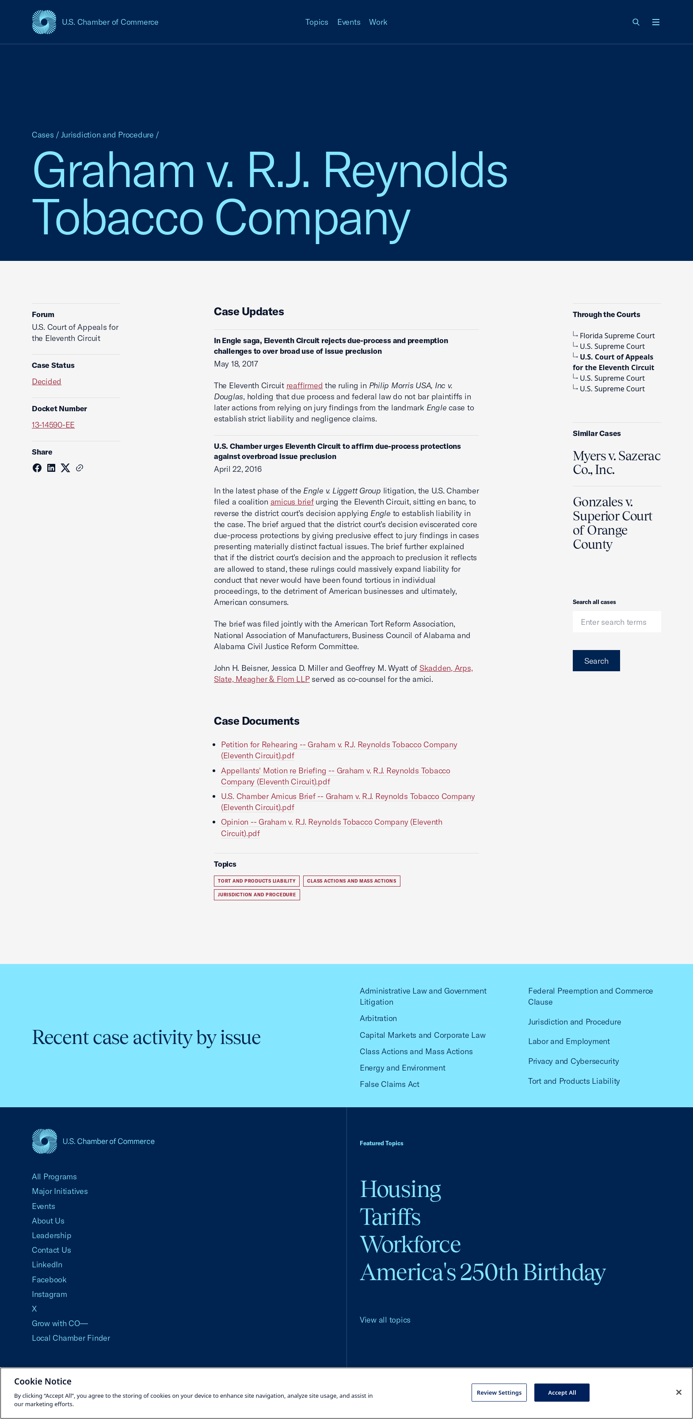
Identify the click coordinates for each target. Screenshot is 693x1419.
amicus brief (292, 502)
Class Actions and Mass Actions (351, 881)
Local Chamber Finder (71, 1338)
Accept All (562, 1392)
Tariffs (390, 1216)
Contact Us (51, 1250)
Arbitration (378, 1018)
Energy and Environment (402, 1068)
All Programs (54, 1176)
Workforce (410, 1244)
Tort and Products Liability (257, 881)
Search (596, 661)
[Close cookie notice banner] (679, 1392)
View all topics (385, 1320)
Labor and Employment (569, 1041)
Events (349, 22)
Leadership (51, 1235)
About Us (48, 1221)
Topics (316, 22)
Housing (400, 1188)
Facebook (49, 1279)
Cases (43, 135)
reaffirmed (304, 385)
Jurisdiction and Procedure (107, 135)
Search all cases (594, 601)
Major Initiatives (60, 1191)
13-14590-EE (53, 425)
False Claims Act (389, 1084)
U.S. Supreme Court (609, 346)
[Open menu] (656, 22)
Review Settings (499, 1392)
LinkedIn (47, 1264)
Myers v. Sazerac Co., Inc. (616, 463)
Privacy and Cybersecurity (573, 1061)
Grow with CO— (60, 1323)
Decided (46, 381)
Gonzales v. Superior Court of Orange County (612, 523)
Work (378, 22)
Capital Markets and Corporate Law (423, 1035)
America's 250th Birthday (483, 1271)
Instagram (49, 1294)
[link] (636, 22)
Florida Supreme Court (614, 335)
